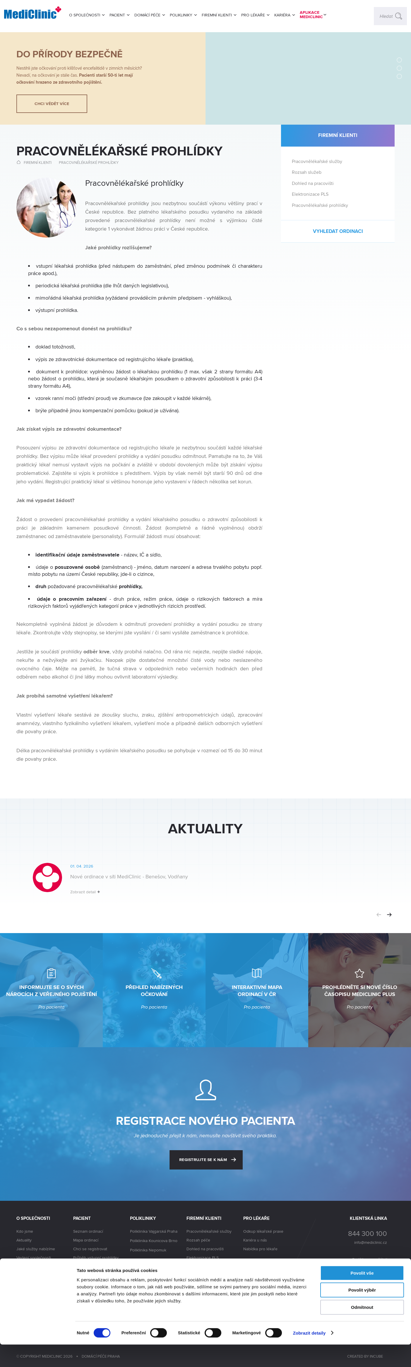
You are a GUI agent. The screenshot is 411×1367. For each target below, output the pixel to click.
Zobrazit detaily (309, 1355)
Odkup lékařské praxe (263, 1231)
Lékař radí (82, 1266)
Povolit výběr (362, 1312)
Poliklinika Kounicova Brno (153, 1241)
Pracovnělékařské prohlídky (89, 162)
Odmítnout (362, 1329)
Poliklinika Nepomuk (148, 1250)
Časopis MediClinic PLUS (95, 1275)
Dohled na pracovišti (313, 183)
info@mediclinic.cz (370, 1242)
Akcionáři (24, 1266)
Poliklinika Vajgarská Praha (153, 1231)
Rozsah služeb (306, 172)
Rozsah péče (198, 1240)
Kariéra (22, 1276)
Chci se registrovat (90, 1249)
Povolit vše (362, 1295)
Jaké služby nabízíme (35, 1249)
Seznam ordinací (88, 1231)
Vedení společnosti (33, 1257)
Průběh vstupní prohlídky (96, 1257)
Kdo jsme (24, 1231)
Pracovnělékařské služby (317, 161)
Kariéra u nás (255, 1240)
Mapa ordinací (85, 1240)
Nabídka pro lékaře (260, 1249)
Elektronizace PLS (310, 194)
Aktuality (24, 1240)
